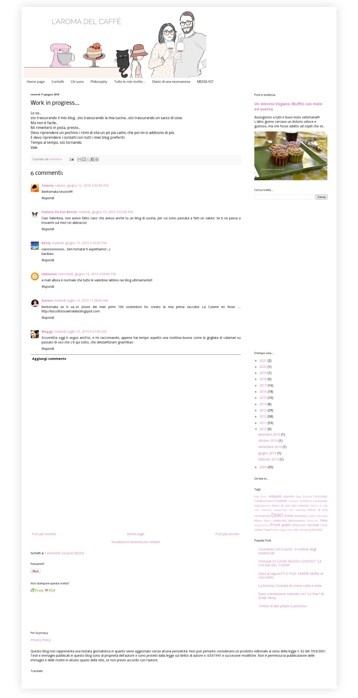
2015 (263, 397)
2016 (263, 391)
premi (265, 525)
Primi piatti (280, 524)
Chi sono (77, 82)
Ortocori (312, 520)
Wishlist (316, 530)
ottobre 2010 (268, 440)
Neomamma (296, 521)
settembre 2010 (270, 446)
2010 (263, 429)
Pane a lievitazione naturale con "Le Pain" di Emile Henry (291, 596)
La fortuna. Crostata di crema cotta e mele (290, 585)
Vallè (275, 529)
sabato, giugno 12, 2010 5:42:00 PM (81, 185)
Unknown (49, 274)
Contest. (293, 501)
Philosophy (99, 82)
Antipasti (275, 496)
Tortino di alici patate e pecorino (282, 606)
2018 (263, 379)
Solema (48, 185)
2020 (263, 366)
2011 (263, 423)
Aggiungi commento (49, 358)
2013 (263, 410)
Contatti (58, 82)
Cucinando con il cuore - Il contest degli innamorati (287, 551)
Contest (281, 501)
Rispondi (48, 198)
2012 (263, 416)
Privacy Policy (41, 640)
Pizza (257, 525)
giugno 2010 (267, 453)
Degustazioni (262, 505)
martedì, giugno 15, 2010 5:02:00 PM (106, 212)
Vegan (282, 529)
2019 (263, 373)
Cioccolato (320, 496)
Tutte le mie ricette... (129, 82)
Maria (258, 521)
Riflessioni (299, 525)
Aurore (47, 300)
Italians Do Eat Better (59, 212)
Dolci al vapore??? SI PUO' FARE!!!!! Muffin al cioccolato (290, 575)
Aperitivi (288, 496)
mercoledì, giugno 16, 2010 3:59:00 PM (87, 274)
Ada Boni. (260, 496)
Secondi (313, 525)
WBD (296, 529)
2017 (263, 385)
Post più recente (44, 534)
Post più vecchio (227, 534)
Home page (36, 82)
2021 (263, 360)
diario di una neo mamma (290, 505)
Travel (267, 530)
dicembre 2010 (269, 434)
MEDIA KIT (205, 82)
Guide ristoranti (317, 516)
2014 (263, 404)
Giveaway (300, 516)
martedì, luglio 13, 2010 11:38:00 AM (81, 300)
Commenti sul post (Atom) (64, 553)
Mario (267, 520)
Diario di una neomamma (171, 82)
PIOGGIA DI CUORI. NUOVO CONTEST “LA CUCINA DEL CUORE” (289, 563)
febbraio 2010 (269, 459)
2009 (263, 467)
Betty (46, 243)
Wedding (305, 529)
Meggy (47, 331)
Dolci (277, 514)
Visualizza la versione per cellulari (135, 542)
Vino (290, 529)
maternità (279, 521)
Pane (323, 520)
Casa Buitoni (304, 496)
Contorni (306, 501)
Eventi (288, 515)
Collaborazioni (264, 501)
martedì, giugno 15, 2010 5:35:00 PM (79, 243)
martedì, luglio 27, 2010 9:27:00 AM (80, 331)
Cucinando (320, 501)
